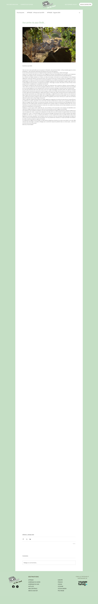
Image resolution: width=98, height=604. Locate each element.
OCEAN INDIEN (62, 588)
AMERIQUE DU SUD (33, 584)
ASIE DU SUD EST (33, 590)
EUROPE (60, 580)
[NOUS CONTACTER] (85, 4)
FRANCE (60, 582)
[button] (12, 4)
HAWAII (60, 584)
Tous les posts (20, 12)
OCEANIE (60, 586)
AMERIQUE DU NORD (34, 582)
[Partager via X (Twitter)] (26, 539)
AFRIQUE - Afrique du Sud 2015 (35, 12)
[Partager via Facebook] (23, 539)
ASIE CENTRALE (32, 588)
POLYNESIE (61, 590)
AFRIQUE (30, 580)
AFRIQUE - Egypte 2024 (53, 12)
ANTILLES (31, 586)
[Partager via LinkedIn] (30, 539)
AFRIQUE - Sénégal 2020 (28, 534)
